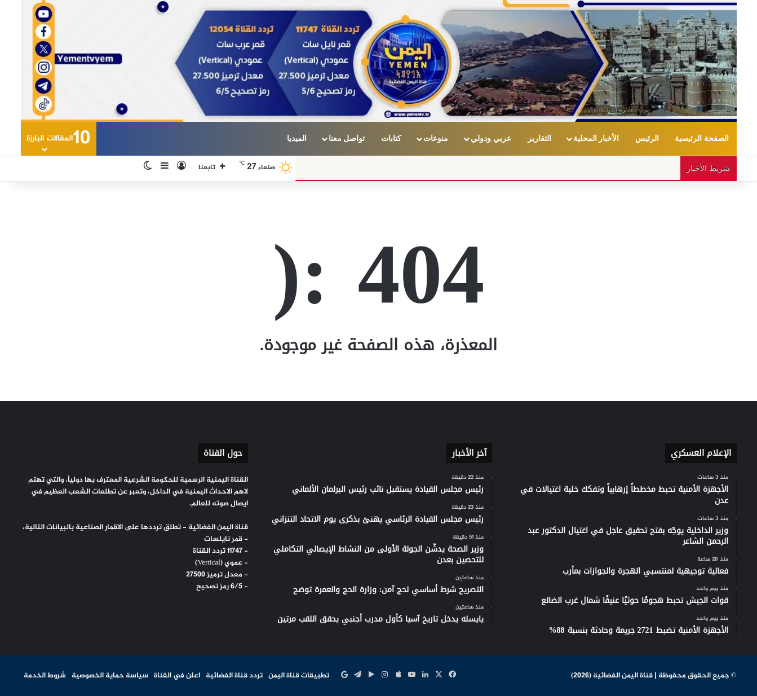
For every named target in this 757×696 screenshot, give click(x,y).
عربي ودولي (491, 138)
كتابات (391, 138)
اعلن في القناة (177, 675)
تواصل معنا (347, 138)
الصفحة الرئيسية (702, 138)
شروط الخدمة (45, 675)
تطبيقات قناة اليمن (298, 675)
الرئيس (647, 138)
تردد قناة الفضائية (234, 675)
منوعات (435, 138)
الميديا (297, 138)
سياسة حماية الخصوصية (110, 675)
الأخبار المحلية (596, 138)
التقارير (539, 138)
